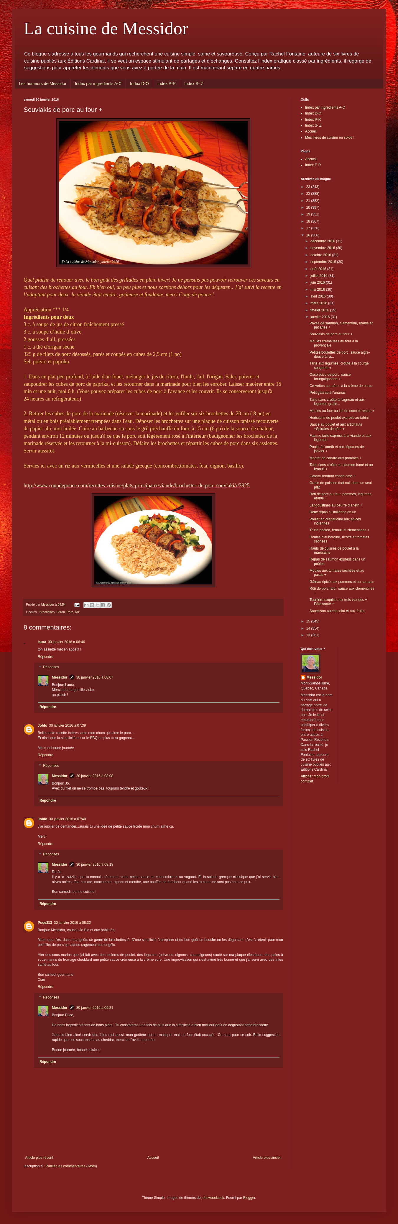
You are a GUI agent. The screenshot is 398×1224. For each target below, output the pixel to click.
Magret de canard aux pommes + (335, 458)
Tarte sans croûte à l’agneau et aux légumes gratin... (337, 402)
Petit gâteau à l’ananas (328, 392)
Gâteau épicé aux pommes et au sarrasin (342, 582)
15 (308, 621)
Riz (77, 612)
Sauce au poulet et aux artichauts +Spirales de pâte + (336, 426)
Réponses (51, 667)
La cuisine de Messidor (106, 28)
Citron (60, 612)
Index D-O (139, 83)
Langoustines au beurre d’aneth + (336, 505)
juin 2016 (318, 282)
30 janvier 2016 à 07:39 (67, 725)
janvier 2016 (320, 317)
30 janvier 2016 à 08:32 (72, 923)
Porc (70, 612)
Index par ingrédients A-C (98, 83)
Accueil (153, 1158)
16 (308, 235)
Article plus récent (39, 1158)
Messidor (60, 677)
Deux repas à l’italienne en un (333, 512)
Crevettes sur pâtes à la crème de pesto (341, 386)
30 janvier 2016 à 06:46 (66, 642)
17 (308, 228)
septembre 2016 (323, 262)
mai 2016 (318, 289)
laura (42, 642)
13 (308, 635)
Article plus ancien (267, 1158)
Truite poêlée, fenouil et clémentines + (339, 530)
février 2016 (320, 310)
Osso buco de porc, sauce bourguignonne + (330, 376)
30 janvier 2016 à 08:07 (94, 677)
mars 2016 (319, 303)
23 (308, 187)
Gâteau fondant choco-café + (332, 476)
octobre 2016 (321, 255)
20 (308, 207)
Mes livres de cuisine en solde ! (329, 137)
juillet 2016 (319, 276)
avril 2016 (318, 296)
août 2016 (318, 269)
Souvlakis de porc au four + (331, 334)
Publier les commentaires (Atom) (71, 1166)
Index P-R (166, 83)
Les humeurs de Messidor (42, 83)
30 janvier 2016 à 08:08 (94, 776)
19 (308, 214)
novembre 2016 (323, 248)
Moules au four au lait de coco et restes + (342, 411)
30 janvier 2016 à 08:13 (94, 864)
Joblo (42, 725)
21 (308, 201)
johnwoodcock (213, 1198)
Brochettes (47, 612)
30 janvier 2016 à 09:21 (94, 1008)
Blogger (249, 1198)
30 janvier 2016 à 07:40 (67, 819)
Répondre (45, 657)
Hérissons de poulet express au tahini (339, 418)
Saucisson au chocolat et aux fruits (337, 611)
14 (308, 628)
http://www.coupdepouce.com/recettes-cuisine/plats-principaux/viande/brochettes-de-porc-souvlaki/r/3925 (137, 485)
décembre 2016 (323, 241)
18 (308, 221)
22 (308, 194)
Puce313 (45, 923)
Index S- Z (193, 83)
